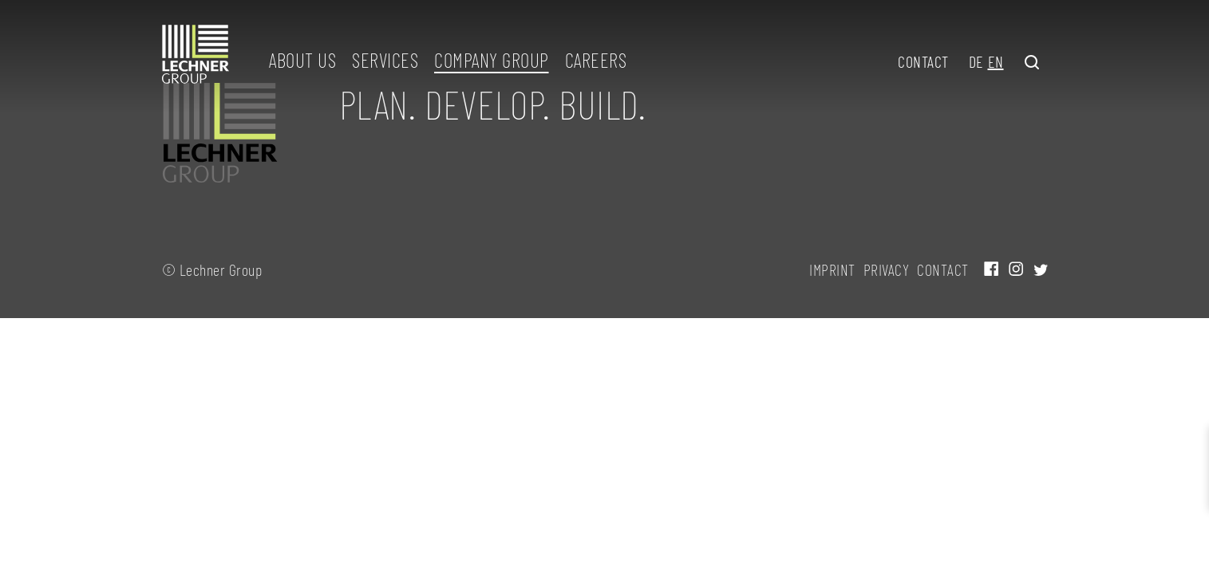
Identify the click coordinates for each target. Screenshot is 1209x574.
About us (302, 60)
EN (996, 61)
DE (976, 61)
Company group (491, 60)
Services (385, 60)
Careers (596, 60)
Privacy (886, 269)
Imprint (832, 269)
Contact (923, 61)
